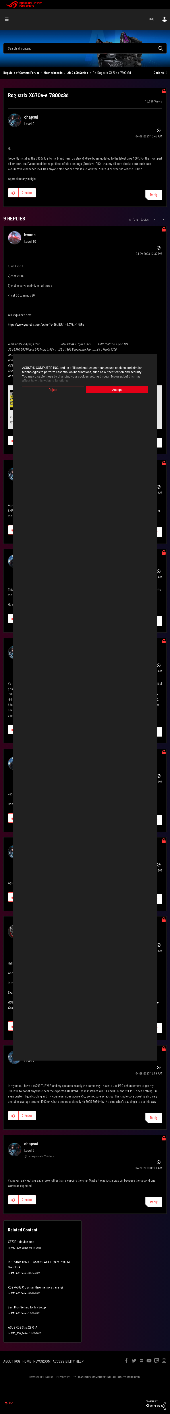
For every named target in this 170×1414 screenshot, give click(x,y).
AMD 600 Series (77, 73)
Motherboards (53, 73)
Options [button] (158, 73)
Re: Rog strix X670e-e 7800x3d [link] (112, 73)
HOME (26, 1361)
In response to (41, 1156)
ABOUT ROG (11, 1361)
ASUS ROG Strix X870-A (22, 1327)
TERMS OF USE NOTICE (40, 1377)
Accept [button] (117, 389)
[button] (13, 192)
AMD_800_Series (20, 1247)
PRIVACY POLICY (66, 1377)
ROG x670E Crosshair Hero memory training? (35, 1287)
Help (152, 19)
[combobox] (85, 48)
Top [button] (11, 1403)
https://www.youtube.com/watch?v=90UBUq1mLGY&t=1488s (46, 324)
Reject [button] (53, 389)
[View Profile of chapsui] (31, 117)
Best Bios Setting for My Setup (27, 1307)
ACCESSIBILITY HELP (68, 1361)
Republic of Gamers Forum (21, 73)
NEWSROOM (41, 1361)
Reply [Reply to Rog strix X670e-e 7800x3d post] (154, 195)
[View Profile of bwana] (30, 234)
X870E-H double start (21, 1242)
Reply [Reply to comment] (154, 1118)
